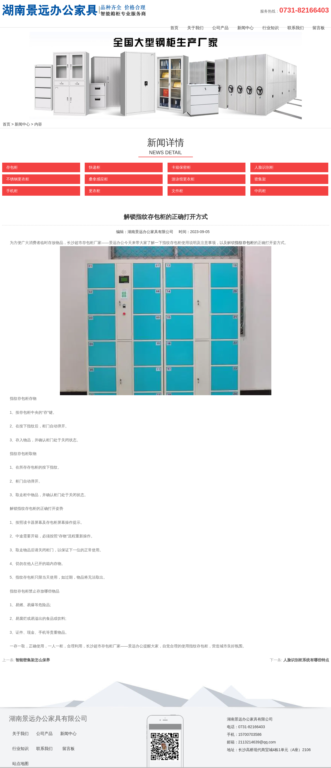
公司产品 (220, 27)
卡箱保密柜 (181, 167)
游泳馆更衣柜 (183, 179)
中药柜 (260, 191)
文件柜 (177, 191)
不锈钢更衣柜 (17, 179)
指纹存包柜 (244, 242)
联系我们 (295, 27)
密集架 (260, 179)
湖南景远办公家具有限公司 (150, 232)
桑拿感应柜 (98, 179)
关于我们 (195, 27)
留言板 (318, 27)
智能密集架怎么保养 (33, 660)
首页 (174, 27)
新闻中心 (245, 27)
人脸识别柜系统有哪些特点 (306, 660)
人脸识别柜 (264, 167)
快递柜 (94, 167)
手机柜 (12, 191)
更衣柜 (94, 191)
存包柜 (12, 167)
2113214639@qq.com (257, 742)
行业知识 (270, 27)
